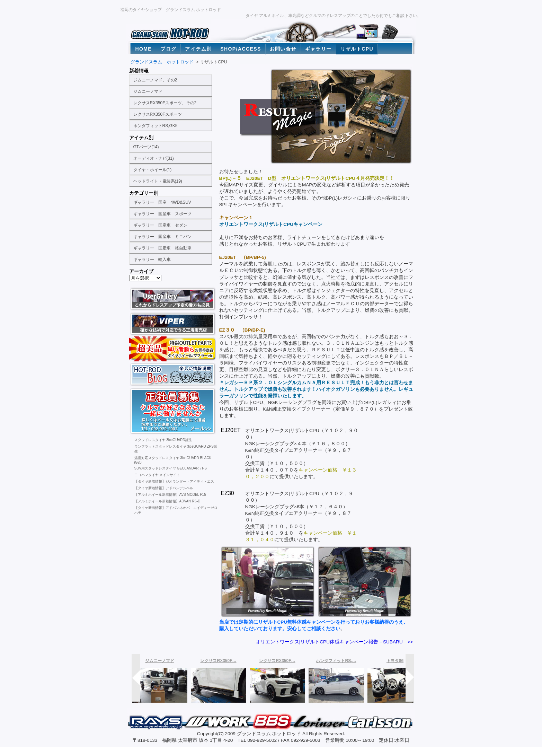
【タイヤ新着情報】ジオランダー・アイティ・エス (174, 481)
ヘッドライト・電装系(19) (157, 181)
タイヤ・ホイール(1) (152, 169)
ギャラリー (318, 49)
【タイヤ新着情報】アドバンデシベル (163, 488)
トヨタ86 (394, 660)
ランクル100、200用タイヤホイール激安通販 (172, 348)
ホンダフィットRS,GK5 (155, 125)
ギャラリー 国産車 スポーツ (162, 213)
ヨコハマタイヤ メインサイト (157, 475)
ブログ (168, 49)
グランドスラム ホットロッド (162, 61)
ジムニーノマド (147, 91)
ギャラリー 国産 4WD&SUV (162, 202)
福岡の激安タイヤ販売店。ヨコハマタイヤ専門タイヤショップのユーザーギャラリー (172, 299)
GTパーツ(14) (146, 146)
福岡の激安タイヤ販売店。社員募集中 (172, 411)
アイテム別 (198, 49)
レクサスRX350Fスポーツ (157, 114)
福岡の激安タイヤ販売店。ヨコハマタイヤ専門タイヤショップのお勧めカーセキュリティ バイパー (172, 323)
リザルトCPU (356, 49)
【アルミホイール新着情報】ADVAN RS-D (167, 501)
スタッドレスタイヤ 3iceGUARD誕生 (163, 440)
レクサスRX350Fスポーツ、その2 (165, 102)
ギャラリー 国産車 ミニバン (162, 236)
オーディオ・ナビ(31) (153, 158)
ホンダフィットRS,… (336, 660)
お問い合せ (283, 49)
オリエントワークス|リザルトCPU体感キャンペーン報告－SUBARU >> (334, 641)
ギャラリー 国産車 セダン (160, 225)
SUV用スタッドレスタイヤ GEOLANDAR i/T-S (170, 468)
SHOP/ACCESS (240, 49)
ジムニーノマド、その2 (155, 80)
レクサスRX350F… (218, 660)
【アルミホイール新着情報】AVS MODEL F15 (170, 494)
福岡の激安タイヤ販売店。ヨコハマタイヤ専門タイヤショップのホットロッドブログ (172, 373)
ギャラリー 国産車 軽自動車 (162, 248)
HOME (143, 49)
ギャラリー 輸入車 (152, 259)
